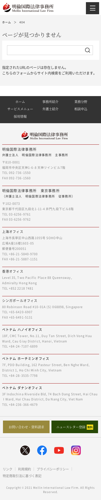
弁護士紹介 (50, 109)
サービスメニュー (20, 109)
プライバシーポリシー (53, 469)
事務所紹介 (50, 101)
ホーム (20, 101)
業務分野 (80, 101)
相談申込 (80, 109)
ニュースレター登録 (74, 427)
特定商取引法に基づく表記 (22, 475)
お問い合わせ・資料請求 (26, 427)
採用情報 (20, 116)
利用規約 (24, 469)
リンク (7, 469)
